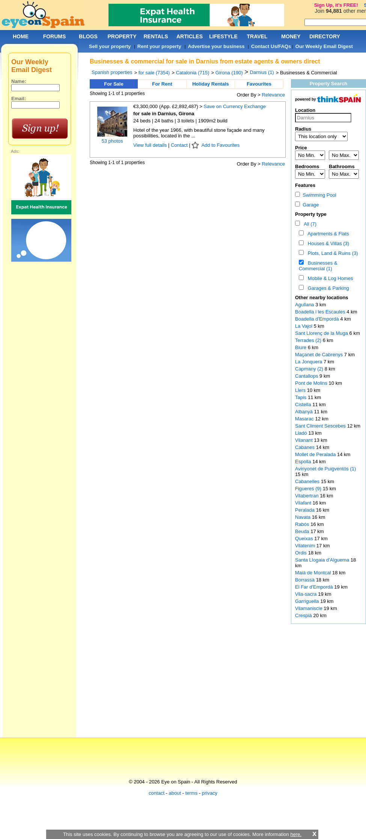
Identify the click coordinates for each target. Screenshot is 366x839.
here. (295, 834)
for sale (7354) (154, 72)
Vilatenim (305, 545)
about (175, 793)
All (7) (308, 224)
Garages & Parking (327, 288)
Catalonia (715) (192, 72)
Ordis (301, 553)
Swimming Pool (315, 195)
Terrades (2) (308, 340)
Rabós (302, 524)
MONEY (290, 36)
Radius (303, 129)
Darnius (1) (262, 72)
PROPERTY (121, 36)
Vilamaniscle (309, 608)
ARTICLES (189, 36)
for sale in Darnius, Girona (163, 113)
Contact (179, 145)
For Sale (113, 84)
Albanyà (304, 411)
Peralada (305, 510)
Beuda (302, 531)
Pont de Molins (312, 383)
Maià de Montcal (313, 572)
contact (156, 793)
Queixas (304, 538)
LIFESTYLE (223, 36)
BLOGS (88, 36)
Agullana (305, 304)
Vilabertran (307, 496)
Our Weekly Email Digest (324, 46)
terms (191, 793)
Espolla (303, 461)
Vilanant (304, 440)
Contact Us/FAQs (271, 46)
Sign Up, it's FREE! (336, 5)
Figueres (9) (308, 488)
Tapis (301, 397)
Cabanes (305, 447)
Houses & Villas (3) (327, 243)
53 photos (112, 141)
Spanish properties (112, 72)
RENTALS (155, 36)
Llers (301, 390)
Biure (301, 347)
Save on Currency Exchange (235, 106)
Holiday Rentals (210, 84)
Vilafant (304, 503)
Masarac (305, 419)
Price (301, 148)
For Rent (162, 84)
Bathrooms (342, 166)
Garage (307, 205)
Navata (303, 517)
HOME (21, 36)
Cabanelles (308, 481)
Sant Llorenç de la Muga (322, 333)
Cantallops (307, 376)
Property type (311, 214)
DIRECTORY (324, 36)
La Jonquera (309, 362)
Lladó (301, 433)
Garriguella (307, 601)
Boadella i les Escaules (320, 312)
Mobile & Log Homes (329, 278)
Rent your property (159, 46)
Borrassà (305, 580)
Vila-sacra (306, 594)
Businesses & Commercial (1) (318, 265)
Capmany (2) (309, 369)
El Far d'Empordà (314, 587)
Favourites (259, 84)
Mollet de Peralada (316, 454)
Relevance (273, 95)
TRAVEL (257, 36)
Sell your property (110, 46)
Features (305, 185)
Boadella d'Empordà (317, 319)
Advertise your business (216, 46)
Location (305, 110)
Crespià (304, 615)
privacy (209, 793)
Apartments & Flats (327, 233)
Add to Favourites (220, 145)
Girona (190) (229, 72)
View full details (150, 145)
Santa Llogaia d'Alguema (323, 560)
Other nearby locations (321, 297)
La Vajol (304, 326)
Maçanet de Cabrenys (319, 354)
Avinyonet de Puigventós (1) (325, 468)
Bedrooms (307, 166)
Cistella (303, 404)
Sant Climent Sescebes (321, 426)
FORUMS (54, 36)
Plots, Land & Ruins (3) (331, 253)
